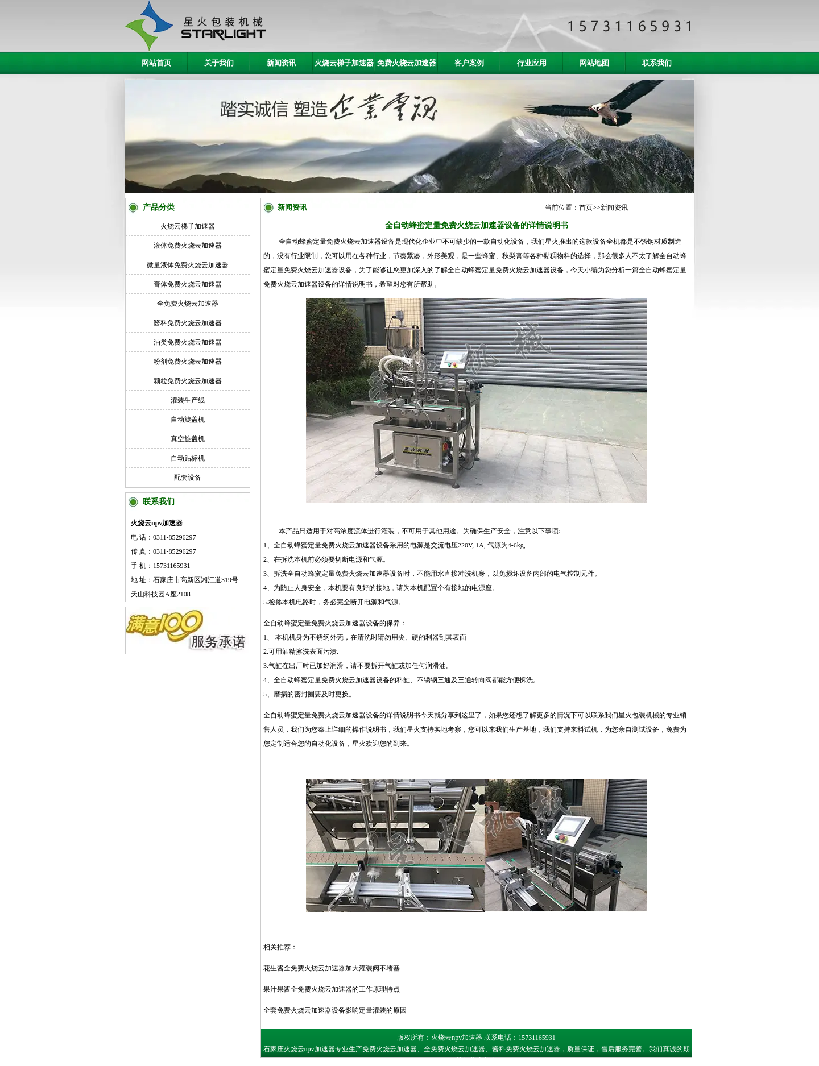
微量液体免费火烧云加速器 (188, 265)
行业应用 (532, 63)
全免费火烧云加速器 (187, 304)
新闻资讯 (281, 63)
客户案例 (469, 63)
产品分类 (159, 207)
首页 (586, 207)
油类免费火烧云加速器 (188, 342)
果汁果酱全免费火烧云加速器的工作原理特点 (331, 989)
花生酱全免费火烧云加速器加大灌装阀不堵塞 (331, 968)
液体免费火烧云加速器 (188, 246)
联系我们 (657, 63)
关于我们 (219, 63)
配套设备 (187, 478)
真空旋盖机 (188, 439)
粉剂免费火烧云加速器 (188, 362)
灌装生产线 (188, 400)
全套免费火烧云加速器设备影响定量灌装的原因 (335, 1010)
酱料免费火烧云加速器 (188, 323)
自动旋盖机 (188, 420)
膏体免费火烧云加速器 (188, 284)
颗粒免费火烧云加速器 (188, 381)
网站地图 (594, 63)
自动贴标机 (188, 458)
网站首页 (156, 63)
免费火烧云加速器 (406, 63)
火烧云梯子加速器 (344, 63)
